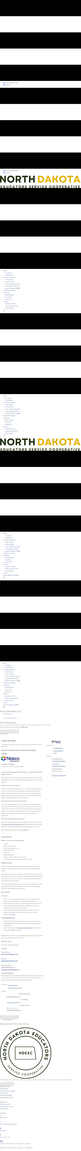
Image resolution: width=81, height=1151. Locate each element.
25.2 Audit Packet (12, 985)
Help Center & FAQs (5, 1104)
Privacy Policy (3, 1147)
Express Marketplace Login (6, 1097)
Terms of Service (12, 1147)
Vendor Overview (8, 714)
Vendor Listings (4, 1093)
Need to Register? (4, 733)
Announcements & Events (6, 1106)
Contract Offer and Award (14, 988)
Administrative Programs (6, 1095)
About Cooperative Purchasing (7, 1091)
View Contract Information (10, 718)
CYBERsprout (29, 1147)
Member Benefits (4, 1088)
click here (12, 914)
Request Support (4, 1108)
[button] (9, 731)
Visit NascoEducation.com (8, 918)
